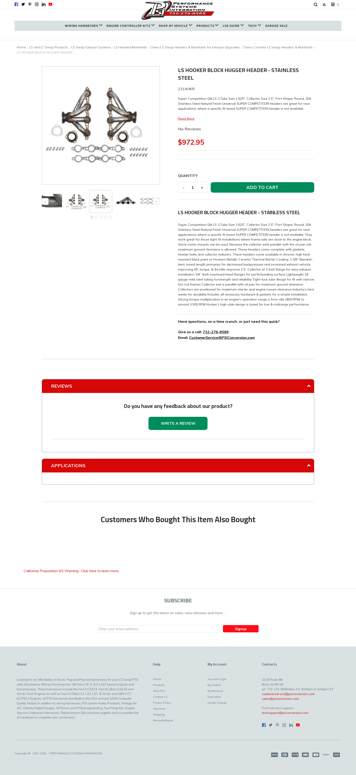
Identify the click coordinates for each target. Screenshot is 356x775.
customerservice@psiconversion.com (288, 694)
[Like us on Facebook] (16, 4)
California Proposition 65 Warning (51, 571)
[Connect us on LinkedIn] (43, 4)
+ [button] (202, 187)
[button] (315, 5)
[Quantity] (193, 187)
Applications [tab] (68, 465)
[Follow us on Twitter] (23, 4)
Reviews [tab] (61, 386)
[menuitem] (83, 26)
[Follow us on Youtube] (50, 4)
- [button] (183, 187)
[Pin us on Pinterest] (30, 4)
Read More (186, 119)
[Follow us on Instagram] (37, 4)
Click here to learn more (100, 571)
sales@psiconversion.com (280, 698)
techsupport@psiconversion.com (285, 713)
